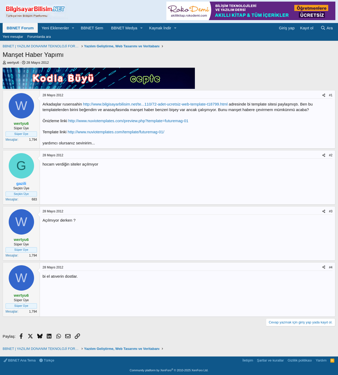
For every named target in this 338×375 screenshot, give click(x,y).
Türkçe (46, 360)
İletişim (247, 360)
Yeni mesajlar (13, 37)
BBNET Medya (124, 28)
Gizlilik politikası (300, 360)
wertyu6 (13, 63)
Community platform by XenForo (169, 370)
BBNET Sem (92, 28)
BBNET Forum (20, 28)
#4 (330, 267)
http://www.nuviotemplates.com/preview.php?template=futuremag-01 (128, 120)
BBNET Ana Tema (20, 360)
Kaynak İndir (160, 28)
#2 (330, 155)
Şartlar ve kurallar (270, 360)
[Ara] (326, 28)
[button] (73, 28)
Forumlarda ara (39, 37)
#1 (330, 95)
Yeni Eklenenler (55, 28)
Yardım (321, 360)
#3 (330, 211)
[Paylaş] (323, 95)
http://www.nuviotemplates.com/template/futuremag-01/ (116, 132)
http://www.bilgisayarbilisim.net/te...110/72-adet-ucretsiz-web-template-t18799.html (155, 104)
